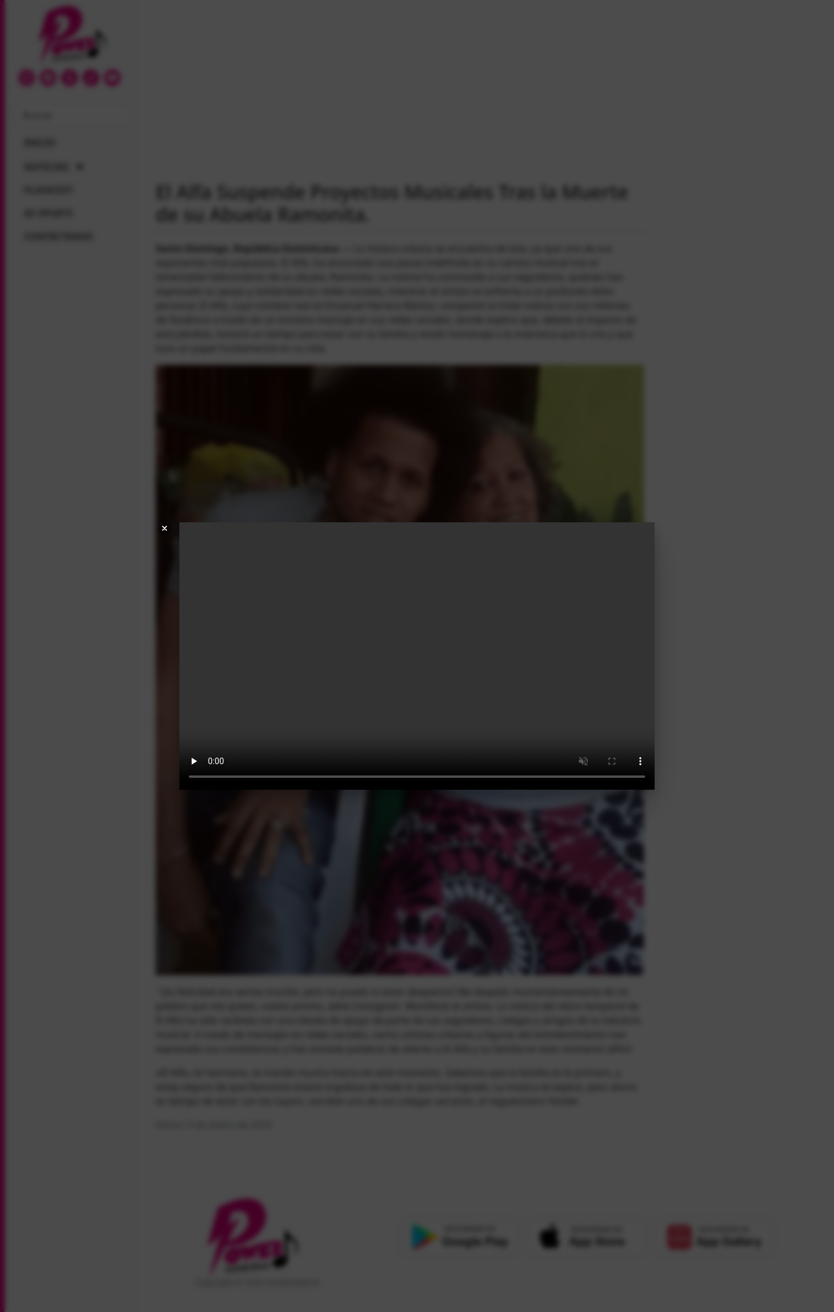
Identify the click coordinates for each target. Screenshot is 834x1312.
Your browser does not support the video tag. (417, 656)
